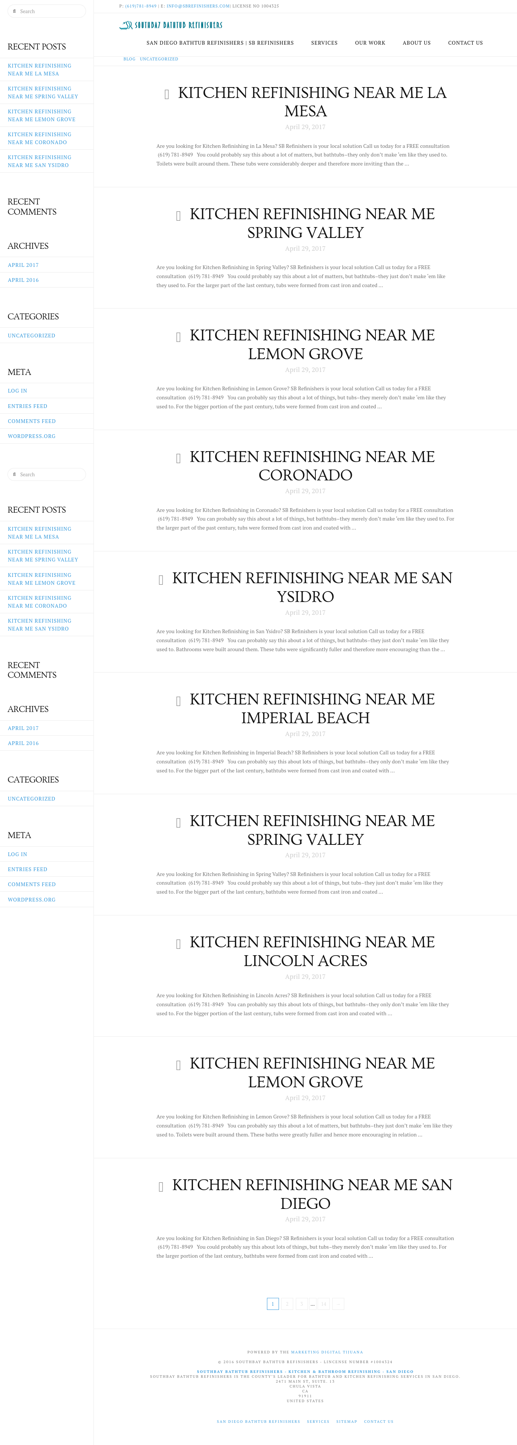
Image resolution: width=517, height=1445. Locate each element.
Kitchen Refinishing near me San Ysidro (312, 587)
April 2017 (23, 264)
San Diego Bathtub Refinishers (258, 1421)
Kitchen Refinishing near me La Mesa (312, 102)
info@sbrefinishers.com (198, 6)
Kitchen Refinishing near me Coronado (312, 466)
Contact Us (379, 1421)
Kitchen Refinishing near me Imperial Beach (312, 708)
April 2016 (23, 279)
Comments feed (32, 420)
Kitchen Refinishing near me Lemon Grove (312, 344)
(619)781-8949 (141, 6)
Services (318, 1421)
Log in (17, 390)
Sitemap (346, 1421)
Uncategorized (32, 335)
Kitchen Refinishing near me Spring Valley (312, 223)
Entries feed (28, 405)
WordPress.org (32, 436)
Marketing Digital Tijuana (327, 1352)
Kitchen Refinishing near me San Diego (312, 1194)
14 (323, 1303)
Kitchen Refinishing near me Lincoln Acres (312, 951)
